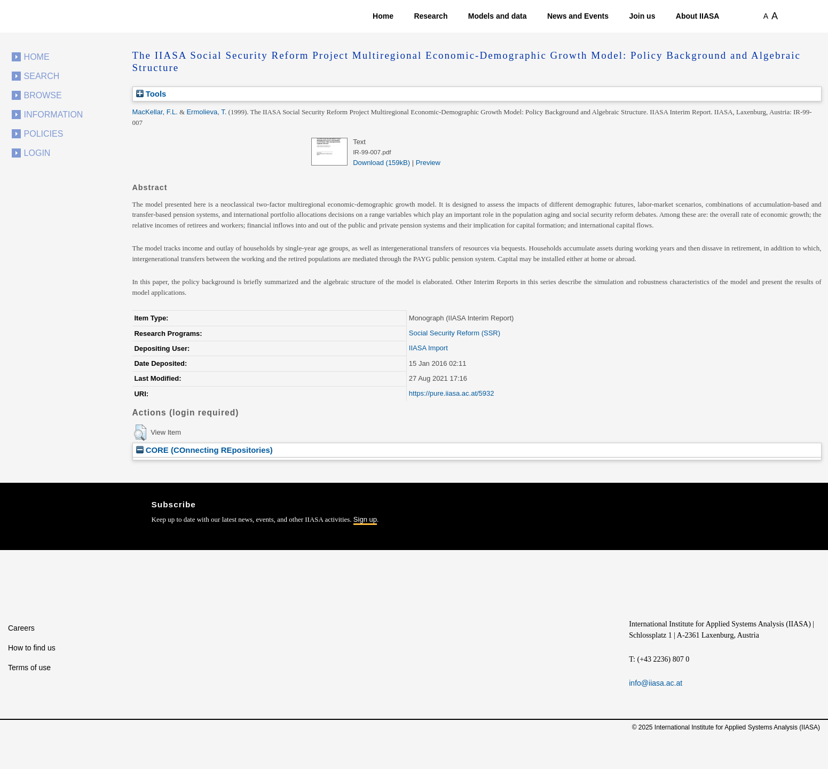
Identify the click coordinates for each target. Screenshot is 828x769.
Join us (642, 16)
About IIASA (698, 16)
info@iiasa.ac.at (655, 683)
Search (42, 76)
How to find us (32, 648)
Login (37, 153)
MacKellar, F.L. (155, 112)
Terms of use (29, 667)
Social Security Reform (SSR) (454, 333)
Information (53, 114)
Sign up (365, 519)
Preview (428, 163)
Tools (151, 93)
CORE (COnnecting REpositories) (204, 449)
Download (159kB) (381, 163)
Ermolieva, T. (206, 112)
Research (430, 16)
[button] (140, 433)
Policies (44, 133)
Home (383, 16)
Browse (43, 95)
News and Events (578, 16)
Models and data (497, 16)
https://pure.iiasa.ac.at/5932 (451, 393)
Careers (21, 628)
